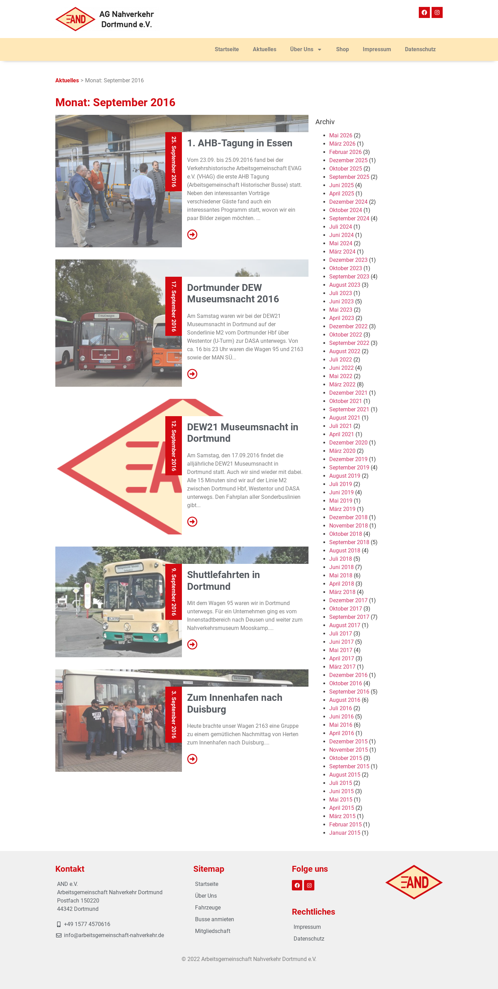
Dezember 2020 (348, 442)
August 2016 (344, 700)
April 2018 (341, 583)
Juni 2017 (341, 642)
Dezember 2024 (348, 202)
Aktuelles (264, 49)
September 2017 (349, 617)
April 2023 (341, 318)
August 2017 (344, 625)
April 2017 (341, 658)
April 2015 (341, 808)
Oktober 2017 (345, 608)
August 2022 (344, 351)
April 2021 (341, 434)
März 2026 (342, 143)
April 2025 (341, 193)
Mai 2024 (340, 243)
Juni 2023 (341, 301)
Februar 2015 (345, 824)
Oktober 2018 (345, 534)
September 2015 (349, 766)
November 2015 (348, 750)
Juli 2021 (340, 426)
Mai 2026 (340, 135)
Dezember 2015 (348, 741)
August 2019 (344, 476)
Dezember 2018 (348, 517)
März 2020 (342, 451)
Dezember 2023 (348, 260)
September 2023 (349, 276)
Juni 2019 (341, 492)
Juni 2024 (341, 235)
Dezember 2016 (348, 675)
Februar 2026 (345, 152)
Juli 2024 (340, 226)
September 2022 (349, 343)
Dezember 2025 (348, 160)
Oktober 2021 (345, 401)
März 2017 (342, 666)
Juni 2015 (341, 791)
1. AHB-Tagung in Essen (240, 143)
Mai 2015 (340, 799)
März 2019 (342, 509)
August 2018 (344, 550)
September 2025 (349, 177)
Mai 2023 (340, 309)
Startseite (227, 49)
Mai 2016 (340, 725)
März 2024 (342, 251)
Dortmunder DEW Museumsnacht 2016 (233, 293)
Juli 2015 (340, 783)
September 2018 (349, 542)
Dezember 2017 (348, 600)
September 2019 (349, 467)
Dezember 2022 (348, 326)
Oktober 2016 (345, 683)
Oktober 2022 (345, 334)
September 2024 (349, 218)
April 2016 (341, 733)
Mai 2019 (340, 500)
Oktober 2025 (345, 168)
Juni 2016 (341, 716)
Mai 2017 (340, 650)
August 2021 (344, 417)
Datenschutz (420, 49)
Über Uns (306, 49)
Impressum (377, 49)
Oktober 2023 (345, 268)
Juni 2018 (341, 567)
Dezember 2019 (348, 459)
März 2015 (342, 816)
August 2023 (344, 285)
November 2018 (348, 525)
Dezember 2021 (348, 393)
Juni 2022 (341, 368)
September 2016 (349, 691)
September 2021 (349, 409)
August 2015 (344, 774)
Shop (342, 49)
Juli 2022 (340, 359)
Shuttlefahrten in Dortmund (223, 580)
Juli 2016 (340, 708)
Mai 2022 (340, 376)
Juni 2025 (341, 185)
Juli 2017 (340, 633)
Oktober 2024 (345, 210)
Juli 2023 (340, 293)
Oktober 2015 (345, 758)
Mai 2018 (340, 575)
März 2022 (342, 384)
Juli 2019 (340, 484)
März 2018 (342, 592)
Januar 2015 (344, 833)
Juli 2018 (340, 559)
